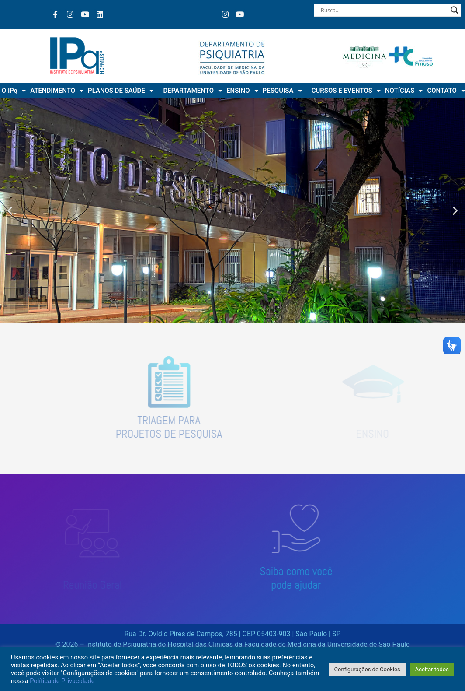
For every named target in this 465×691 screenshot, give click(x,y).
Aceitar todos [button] (432, 669)
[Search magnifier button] (454, 10)
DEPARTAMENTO (192, 90)
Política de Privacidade (62, 681)
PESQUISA (282, 90)
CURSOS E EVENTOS (346, 90)
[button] (9, 210)
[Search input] (383, 10)
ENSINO (242, 90)
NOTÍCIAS (404, 90)
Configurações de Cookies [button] (367, 669)
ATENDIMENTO (56, 90)
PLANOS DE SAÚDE (120, 90)
